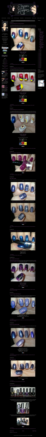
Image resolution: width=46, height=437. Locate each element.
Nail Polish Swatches (6, 65)
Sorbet (28, 64)
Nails (21, 381)
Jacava (21, 148)
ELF (19, 64)
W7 (35, 428)
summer (14, 290)
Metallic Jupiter (27, 428)
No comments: (12, 104)
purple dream (11, 355)
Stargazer (15, 320)
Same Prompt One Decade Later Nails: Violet (6, 79)
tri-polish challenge (33, 64)
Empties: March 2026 (6, 93)
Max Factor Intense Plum (15, 260)
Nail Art (6, 59)
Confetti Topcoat (16, 226)
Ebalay (16, 289)
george (19, 226)
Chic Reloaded (13, 428)
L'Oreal (21, 226)
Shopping (7, 68)
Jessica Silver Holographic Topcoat (14, 261)
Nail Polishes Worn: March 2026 (41, 43)
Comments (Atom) (15, 432)
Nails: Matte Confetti (13, 178)
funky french (21, 105)
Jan (39, 51)
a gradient (34, 260)
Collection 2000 (17, 64)
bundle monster (13, 381)
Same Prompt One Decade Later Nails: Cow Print (41, 32)
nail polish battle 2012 (32, 428)
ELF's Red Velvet (34, 71)
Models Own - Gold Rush (23, 284)
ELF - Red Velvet (23, 53)
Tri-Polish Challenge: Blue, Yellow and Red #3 (17, 23)
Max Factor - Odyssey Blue (23, 92)
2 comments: (11, 63)
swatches (21, 255)
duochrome (16, 428)
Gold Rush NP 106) (19, 289)
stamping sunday (12, 320)
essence (19, 428)
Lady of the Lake (24, 226)
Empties (4, 68)
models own (11, 290)
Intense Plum (28, 289)
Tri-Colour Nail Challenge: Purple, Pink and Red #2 (6, 86)
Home (23, 430)
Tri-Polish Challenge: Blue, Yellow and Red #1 (17, 109)
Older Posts (34, 430)
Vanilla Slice (11, 149)
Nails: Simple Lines (13, 359)
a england (13, 226)
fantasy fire (21, 428)
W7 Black (16, 290)
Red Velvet (26, 64)
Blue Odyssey (13, 64)
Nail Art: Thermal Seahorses (6, 72)
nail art (23, 64)
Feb (39, 50)
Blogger (31, 435)
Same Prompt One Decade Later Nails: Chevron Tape (41, 47)
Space (30, 64)
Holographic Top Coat (24, 289)
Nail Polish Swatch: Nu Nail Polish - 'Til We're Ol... (41, 45)
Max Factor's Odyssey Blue (15, 71)
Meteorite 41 (33, 226)
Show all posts (28, 20)
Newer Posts (12, 430)
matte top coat (27, 226)
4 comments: (11, 147)
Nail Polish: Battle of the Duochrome (15, 385)
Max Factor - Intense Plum (23, 282)
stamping (24, 381)
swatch (18, 255)
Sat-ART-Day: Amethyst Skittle (14, 324)
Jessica (31, 289)
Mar (39, 49)
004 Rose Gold (13, 289)
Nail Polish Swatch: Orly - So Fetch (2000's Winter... (41, 37)
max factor (21, 64)
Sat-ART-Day (14, 355)
